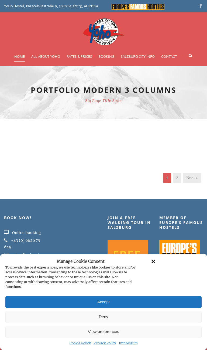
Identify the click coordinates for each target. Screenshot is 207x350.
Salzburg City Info (138, 56)
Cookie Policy (80, 343)
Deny (103, 316)
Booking (106, 56)
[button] (153, 261)
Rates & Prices (79, 56)
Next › (192, 177)
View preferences (103, 331)
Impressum (128, 343)
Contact (169, 56)
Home (19, 56)
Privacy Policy (105, 343)
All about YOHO (45, 56)
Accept (103, 302)
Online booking (22, 232)
